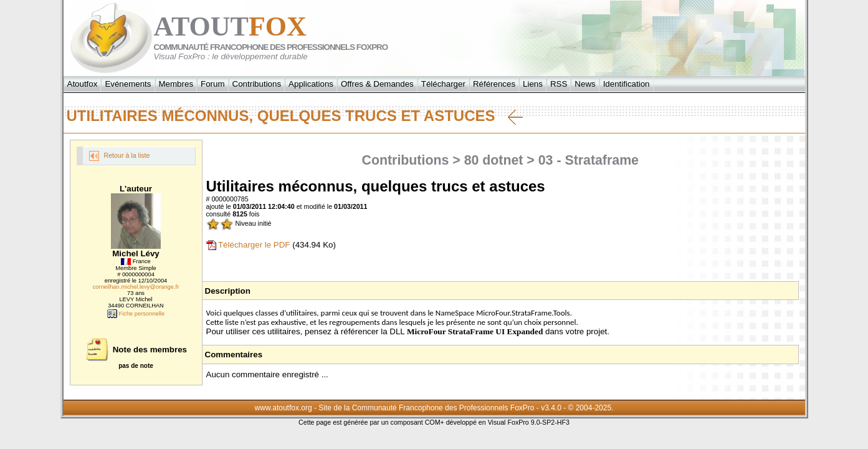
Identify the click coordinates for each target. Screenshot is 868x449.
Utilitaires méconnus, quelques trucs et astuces (295, 116)
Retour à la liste (119, 156)
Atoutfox (82, 84)
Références (494, 84)
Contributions (257, 84)
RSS (558, 84)
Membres (176, 84)
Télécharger (443, 84)
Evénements (128, 84)
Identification (626, 84)
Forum (213, 84)
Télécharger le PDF (248, 244)
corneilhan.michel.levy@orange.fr (136, 287)
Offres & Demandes (377, 84)
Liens (533, 84)
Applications (311, 84)
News (585, 84)
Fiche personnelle (136, 314)
